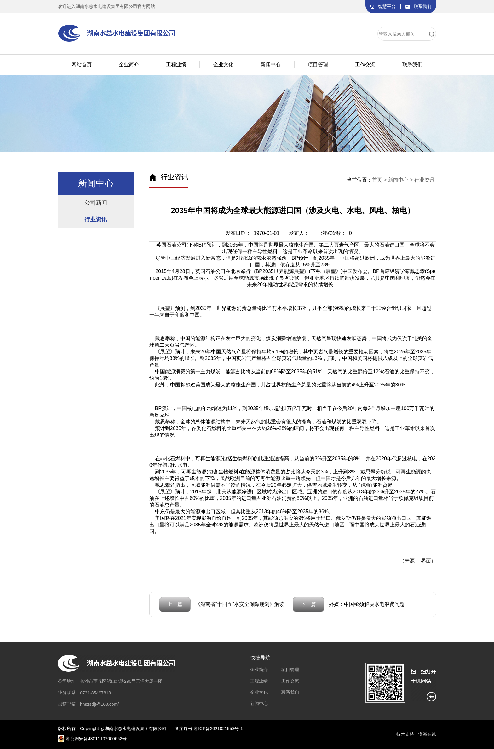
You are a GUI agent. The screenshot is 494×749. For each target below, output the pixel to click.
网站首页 (82, 64)
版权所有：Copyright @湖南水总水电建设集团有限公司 (112, 728)
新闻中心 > (400, 180)
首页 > (379, 180)
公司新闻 (95, 203)
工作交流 (290, 680)
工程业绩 (259, 680)
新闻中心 (259, 703)
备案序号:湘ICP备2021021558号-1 (209, 728)
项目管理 (290, 669)
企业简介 (259, 669)
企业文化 (259, 692)
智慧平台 (387, 6)
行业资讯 (95, 219)
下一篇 (308, 604)
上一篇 (174, 604)
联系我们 (290, 692)
